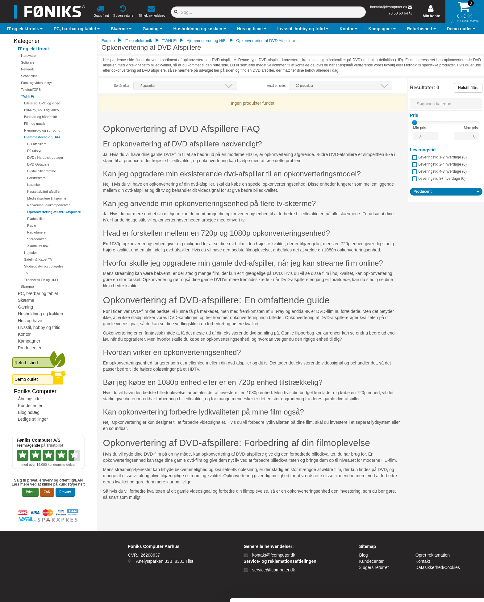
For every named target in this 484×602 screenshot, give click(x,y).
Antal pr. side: (276, 85)
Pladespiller (36, 219)
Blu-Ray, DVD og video (41, 110)
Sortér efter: (122, 85)
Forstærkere (36, 178)
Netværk (27, 69)
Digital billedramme (41, 171)
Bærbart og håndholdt (40, 117)
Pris (414, 115)
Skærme (27, 286)
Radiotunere (36, 232)
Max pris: (471, 128)
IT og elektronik (34, 48)
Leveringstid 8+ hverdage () (441, 178)
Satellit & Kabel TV (38, 259)
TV (26, 273)
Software (27, 62)
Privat (30, 492)
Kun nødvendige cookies (432, 561)
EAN (47, 492)
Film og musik (34, 123)
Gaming (25, 307)
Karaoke (33, 185)
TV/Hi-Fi (27, 96)
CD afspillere (37, 144)
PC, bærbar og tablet (38, 293)
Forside (108, 40)
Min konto (431, 16)
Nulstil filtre (468, 88)
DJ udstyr (34, 151)
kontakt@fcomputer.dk (388, 7)
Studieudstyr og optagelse (43, 266)
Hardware (28, 55)
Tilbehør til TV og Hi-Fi (41, 280)
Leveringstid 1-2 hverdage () (442, 157)
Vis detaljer (320, 589)
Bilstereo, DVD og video (42, 103)
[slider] (414, 122)
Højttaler (30, 253)
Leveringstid (423, 149)
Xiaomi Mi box (37, 246)
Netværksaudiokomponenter (48, 205)
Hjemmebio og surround (42, 130)
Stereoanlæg (37, 239)
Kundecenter (30, 405)
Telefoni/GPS (31, 89)
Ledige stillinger (33, 419)
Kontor (24, 334)
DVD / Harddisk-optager (45, 157)
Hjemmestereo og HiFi (42, 137)
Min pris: (420, 128)
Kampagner (29, 341)
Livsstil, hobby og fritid (39, 327)
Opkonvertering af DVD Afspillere (54, 212)
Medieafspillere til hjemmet (47, 198)
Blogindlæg (29, 412)
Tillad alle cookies (432, 541)
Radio (31, 225)
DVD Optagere (38, 164)
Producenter (29, 347)
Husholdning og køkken (40, 313)
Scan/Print (29, 76)
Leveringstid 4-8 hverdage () (442, 171)
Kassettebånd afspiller (43, 191)
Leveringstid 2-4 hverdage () (442, 164)
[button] (26, 28)
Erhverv (65, 492)
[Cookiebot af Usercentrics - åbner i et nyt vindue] (40, 590)
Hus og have (30, 320)
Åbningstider (30, 398)
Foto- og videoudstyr (36, 83)
